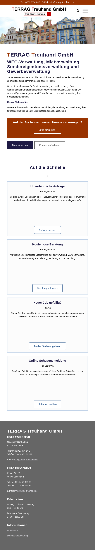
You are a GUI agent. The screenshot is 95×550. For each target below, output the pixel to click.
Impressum (12, 530)
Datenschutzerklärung (17, 535)
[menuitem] (76, 11)
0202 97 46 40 (32, 2)
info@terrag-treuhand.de (62, 2)
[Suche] (76, 11)
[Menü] (83, 11)
